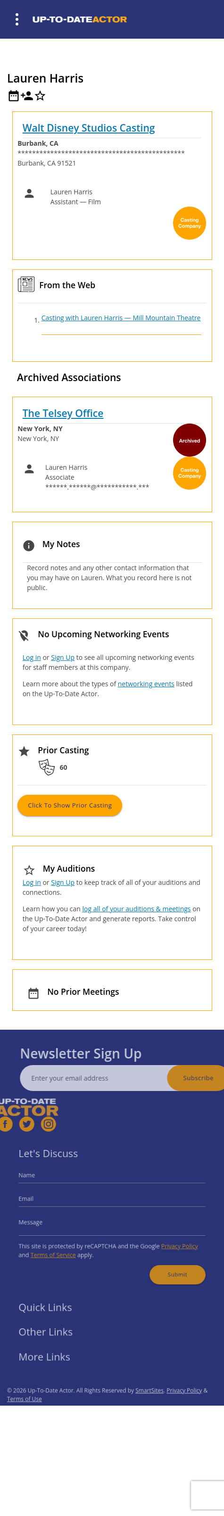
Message (40, 1221)
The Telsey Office (63, 413)
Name (37, 1180)
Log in (32, 657)
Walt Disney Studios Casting (89, 127)
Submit (169, 1267)
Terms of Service (61, 1250)
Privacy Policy (171, 1242)
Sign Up (63, 657)
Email (36, 1200)
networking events (146, 683)
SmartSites (149, 1403)
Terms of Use (24, 1412)
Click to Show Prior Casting (70, 805)
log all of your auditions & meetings (136, 908)
